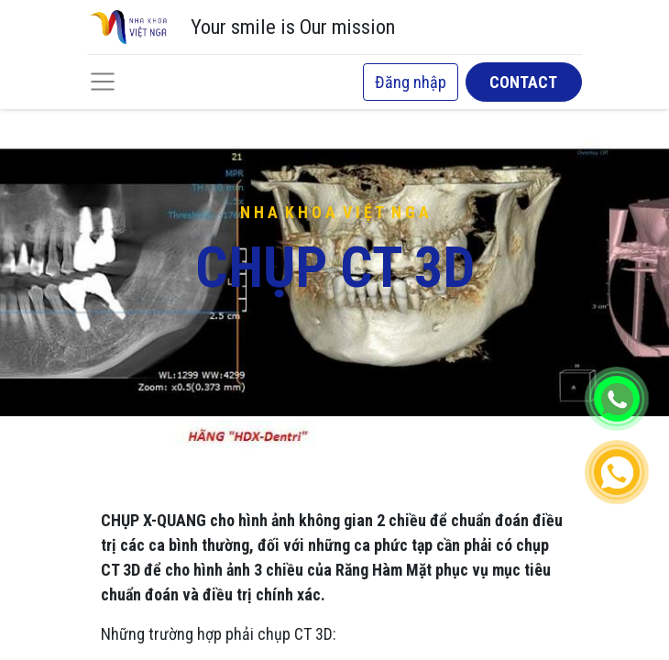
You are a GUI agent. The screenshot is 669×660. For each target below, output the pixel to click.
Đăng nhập (410, 82)
